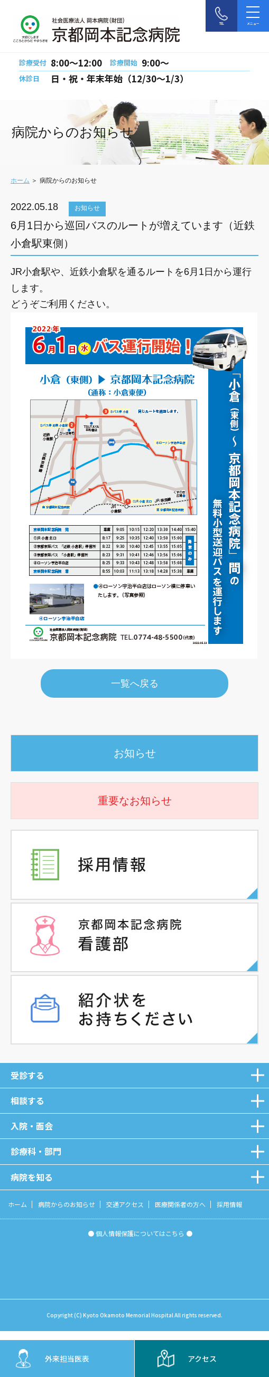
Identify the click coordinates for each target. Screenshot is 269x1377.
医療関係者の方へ (180, 1204)
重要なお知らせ (135, 800)
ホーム (20, 180)
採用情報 (229, 1204)
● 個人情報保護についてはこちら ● (140, 1233)
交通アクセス (125, 1204)
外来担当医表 (67, 1358)
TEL (221, 23)
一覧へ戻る (135, 683)
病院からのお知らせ (66, 1204)
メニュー (253, 14)
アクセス (202, 1358)
